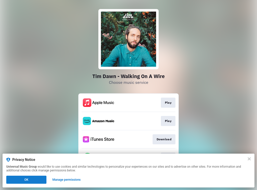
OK (26, 179)
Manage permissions (66, 179)
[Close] (249, 159)
